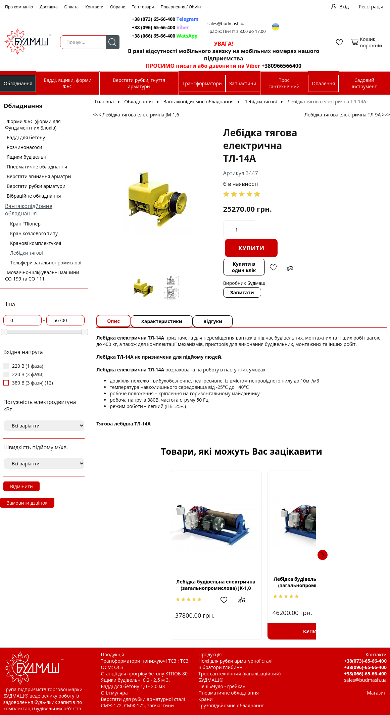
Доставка (48, 7)
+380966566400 (279, 65)
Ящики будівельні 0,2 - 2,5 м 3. (135, 680)
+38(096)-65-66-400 (365, 667)
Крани (205, 699)
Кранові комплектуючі (35, 243)
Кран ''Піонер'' (26, 223)
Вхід (344, 6)
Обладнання (18, 83)
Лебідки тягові (26, 253)
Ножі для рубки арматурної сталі (235, 661)
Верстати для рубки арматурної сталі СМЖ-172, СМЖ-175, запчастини (143, 702)
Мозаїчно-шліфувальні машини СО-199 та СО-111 (42, 275)
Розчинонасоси (24, 147)
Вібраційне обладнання (34, 196)
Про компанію (19, 7)
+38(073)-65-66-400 (365, 661)
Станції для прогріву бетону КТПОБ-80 (144, 673)
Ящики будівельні (27, 157)
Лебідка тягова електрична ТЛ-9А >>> (347, 114)
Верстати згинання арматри (39, 176)
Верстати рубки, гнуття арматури (139, 83)
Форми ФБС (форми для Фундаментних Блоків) (33, 124)
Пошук (112, 42)
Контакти (94, 7)
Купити (251, 248)
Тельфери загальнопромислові (45, 262)
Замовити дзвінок (27, 503)
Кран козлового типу (34, 233)
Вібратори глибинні (221, 667)
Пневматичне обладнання (37, 166)
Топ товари (143, 7)
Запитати (242, 292)
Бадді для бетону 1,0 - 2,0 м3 (133, 686)
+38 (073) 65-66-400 (165, 19)
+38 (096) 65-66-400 (160, 27)
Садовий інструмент (364, 83)
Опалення (323, 83)
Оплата (71, 7)
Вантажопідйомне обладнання (28, 209)
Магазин (377, 693)
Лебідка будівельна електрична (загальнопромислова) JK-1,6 (241, 582)
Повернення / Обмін (181, 7)
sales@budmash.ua (228, 24)
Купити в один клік (244, 267)
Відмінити (21, 486)
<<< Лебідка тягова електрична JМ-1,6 (136, 114)
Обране (117, 7)
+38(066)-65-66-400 (365, 673)
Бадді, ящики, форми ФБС (67, 83)
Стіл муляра (114, 693)
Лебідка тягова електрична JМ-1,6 (330, 582)
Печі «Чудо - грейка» (221, 686)
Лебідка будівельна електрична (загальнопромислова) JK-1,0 (152, 585)
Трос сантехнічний (284, 83)
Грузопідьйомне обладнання (231, 705)
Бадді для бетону (26, 137)
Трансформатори (202, 83)
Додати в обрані (272, 267)
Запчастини (242, 83)
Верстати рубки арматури (36, 186)
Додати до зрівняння (289, 267)
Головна (104, 101)
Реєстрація (371, 6)
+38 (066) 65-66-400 (165, 36)
